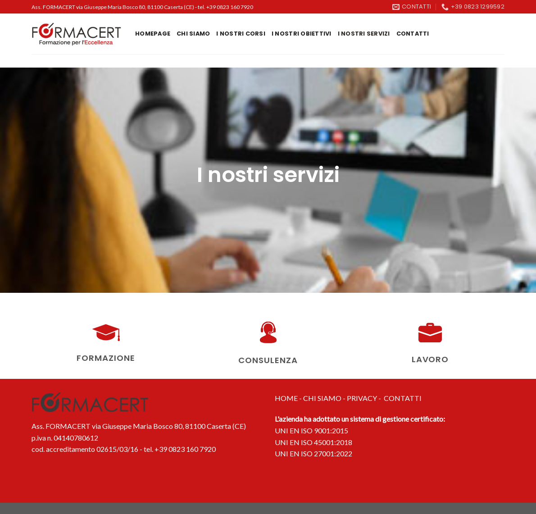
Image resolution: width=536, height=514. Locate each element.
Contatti (412, 33)
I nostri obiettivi (302, 33)
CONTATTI (403, 398)
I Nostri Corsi (240, 33)
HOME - (289, 398)
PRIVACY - (365, 398)
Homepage (152, 33)
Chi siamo (193, 33)
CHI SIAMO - (325, 398)
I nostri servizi (364, 33)
